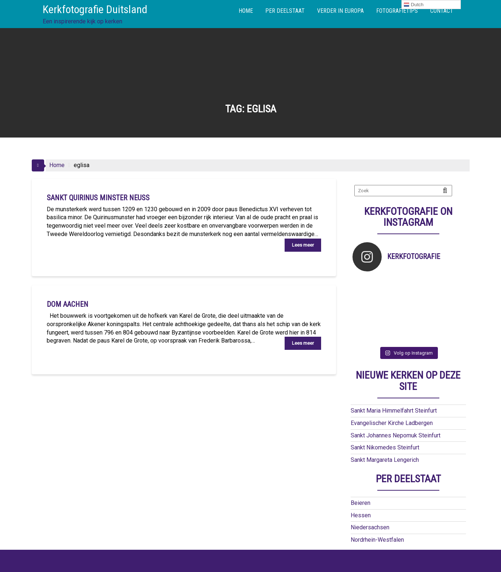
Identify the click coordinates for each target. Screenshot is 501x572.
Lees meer (303, 245)
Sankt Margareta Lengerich (385, 440)
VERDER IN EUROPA (340, 10)
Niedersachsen (370, 508)
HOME (246, 10)
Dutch (414, 5)
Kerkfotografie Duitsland (95, 9)
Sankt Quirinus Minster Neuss (98, 197)
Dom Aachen (67, 304)
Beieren (360, 483)
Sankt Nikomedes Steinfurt (385, 428)
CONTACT (441, 10)
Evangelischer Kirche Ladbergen (392, 404)
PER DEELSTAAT (285, 10)
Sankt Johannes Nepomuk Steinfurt (395, 416)
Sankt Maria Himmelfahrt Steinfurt (394, 391)
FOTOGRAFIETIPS (397, 10)
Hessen (361, 496)
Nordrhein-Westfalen (377, 520)
